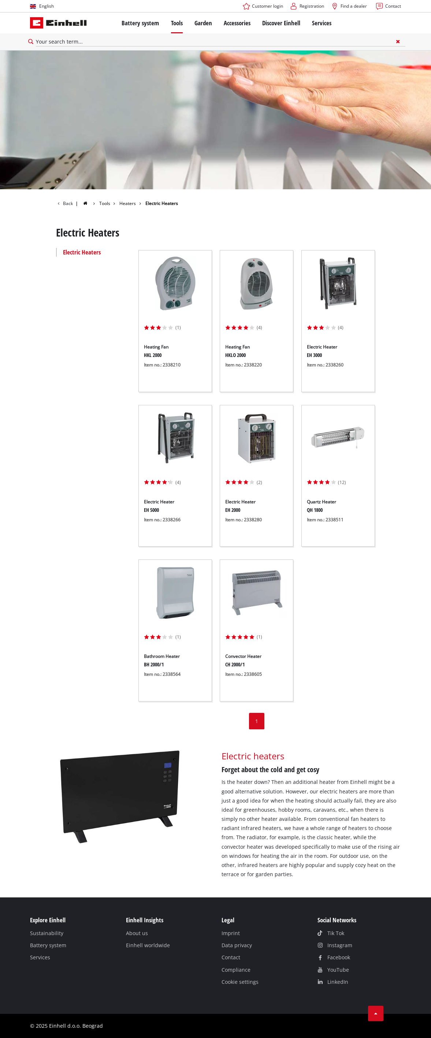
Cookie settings (240, 981)
